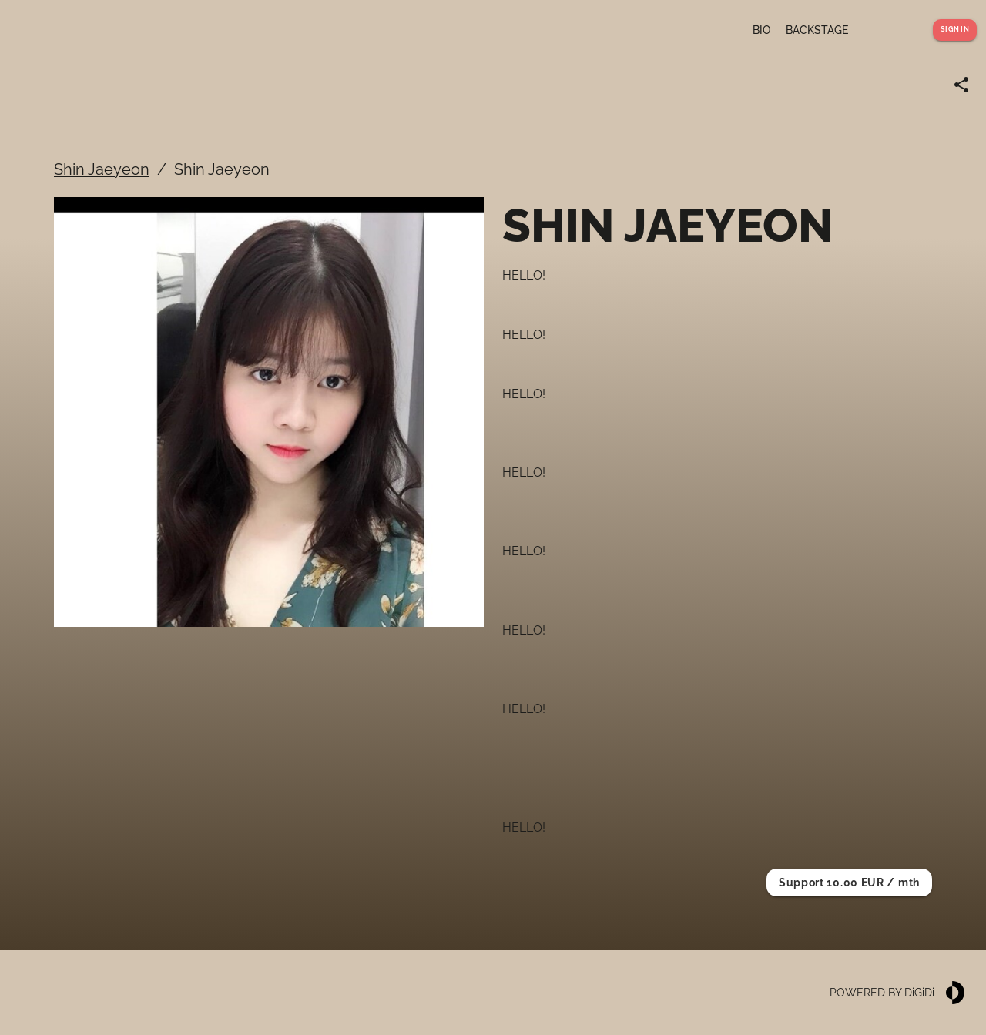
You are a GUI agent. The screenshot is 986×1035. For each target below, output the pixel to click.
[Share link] (961, 84)
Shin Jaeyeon (101, 169)
